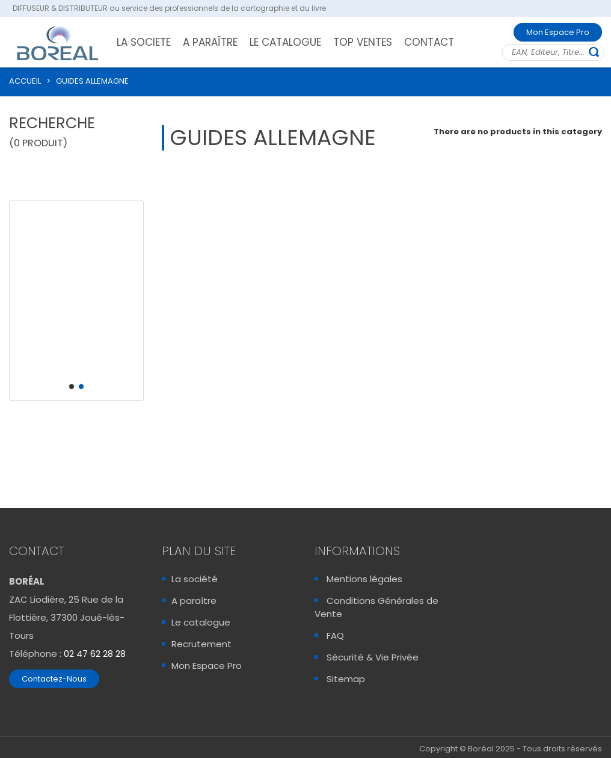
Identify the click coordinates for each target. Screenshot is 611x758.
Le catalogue (200, 622)
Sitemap (346, 679)
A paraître (193, 600)
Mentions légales (364, 579)
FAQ (335, 635)
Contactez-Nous (54, 679)
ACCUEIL (25, 81)
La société (194, 579)
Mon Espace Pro (557, 32)
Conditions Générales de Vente (376, 607)
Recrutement (201, 644)
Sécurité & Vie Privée (373, 657)
